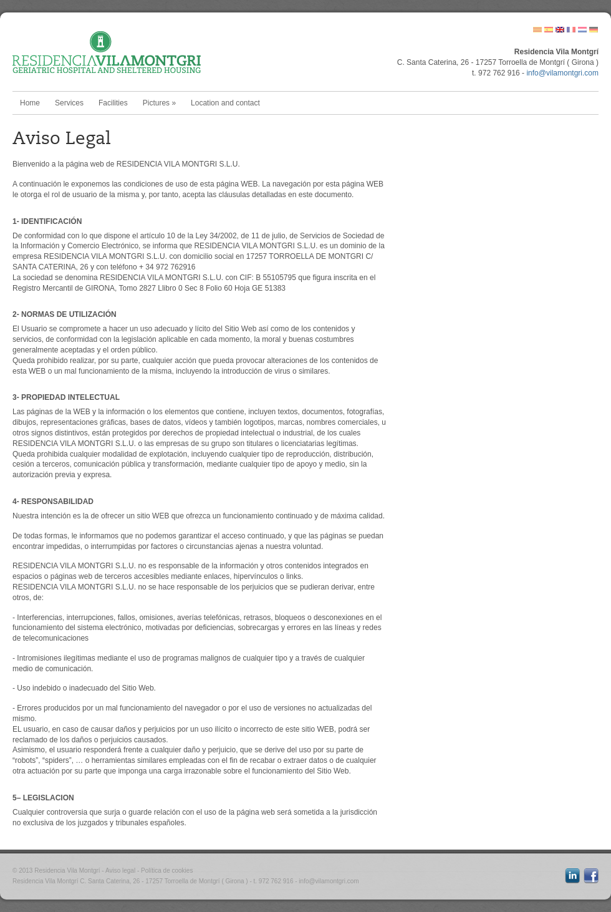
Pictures (159, 103)
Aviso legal (120, 870)
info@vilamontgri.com (562, 73)
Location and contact (225, 103)
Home (30, 103)
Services (69, 103)
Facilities (113, 103)
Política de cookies (167, 870)
